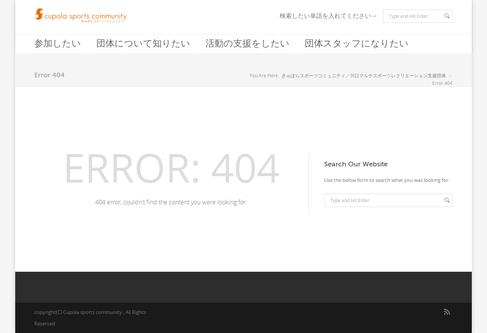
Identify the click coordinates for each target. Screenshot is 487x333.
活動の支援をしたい (247, 43)
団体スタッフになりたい (357, 43)
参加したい (57, 43)
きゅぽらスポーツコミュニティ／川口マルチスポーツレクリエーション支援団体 (364, 75)
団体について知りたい (143, 43)
